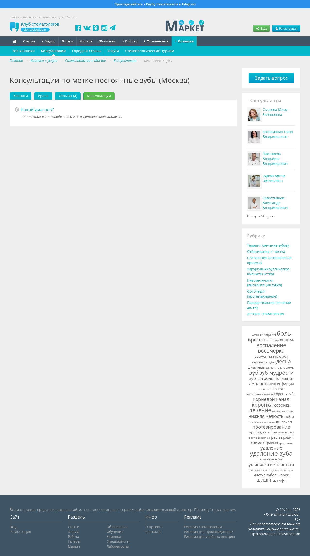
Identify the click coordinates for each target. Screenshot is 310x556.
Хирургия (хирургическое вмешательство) (268, 271)
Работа (130, 41)
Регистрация (286, 28)
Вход (261, 28)
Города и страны (86, 51)
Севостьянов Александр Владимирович (275, 203)
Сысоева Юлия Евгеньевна (275, 112)
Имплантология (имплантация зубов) (264, 282)
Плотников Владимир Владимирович (275, 158)
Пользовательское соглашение (275, 524)
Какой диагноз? (37, 109)
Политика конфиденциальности (274, 529)
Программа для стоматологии (275, 533)
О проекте (154, 526)
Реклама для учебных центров (209, 536)
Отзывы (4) (68, 95)
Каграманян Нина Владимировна (278, 134)
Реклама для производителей (208, 531)
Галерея (74, 541)
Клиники (185, 41)
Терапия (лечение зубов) (268, 245)
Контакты (153, 531)
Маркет (85, 41)
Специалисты (118, 541)
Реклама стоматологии (203, 526)
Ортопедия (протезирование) (262, 294)
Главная (16, 60)
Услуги (113, 51)
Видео (48, 41)
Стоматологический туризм (149, 51)
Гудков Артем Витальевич (274, 178)
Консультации (53, 51)
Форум (67, 41)
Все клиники (24, 51)
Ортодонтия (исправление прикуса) (269, 260)
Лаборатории (118, 546)
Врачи (43, 95)
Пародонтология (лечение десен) (269, 305)
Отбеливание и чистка (266, 251)
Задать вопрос (271, 78)
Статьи (29, 41)
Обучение (107, 41)
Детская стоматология (102, 116)
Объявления (156, 41)
